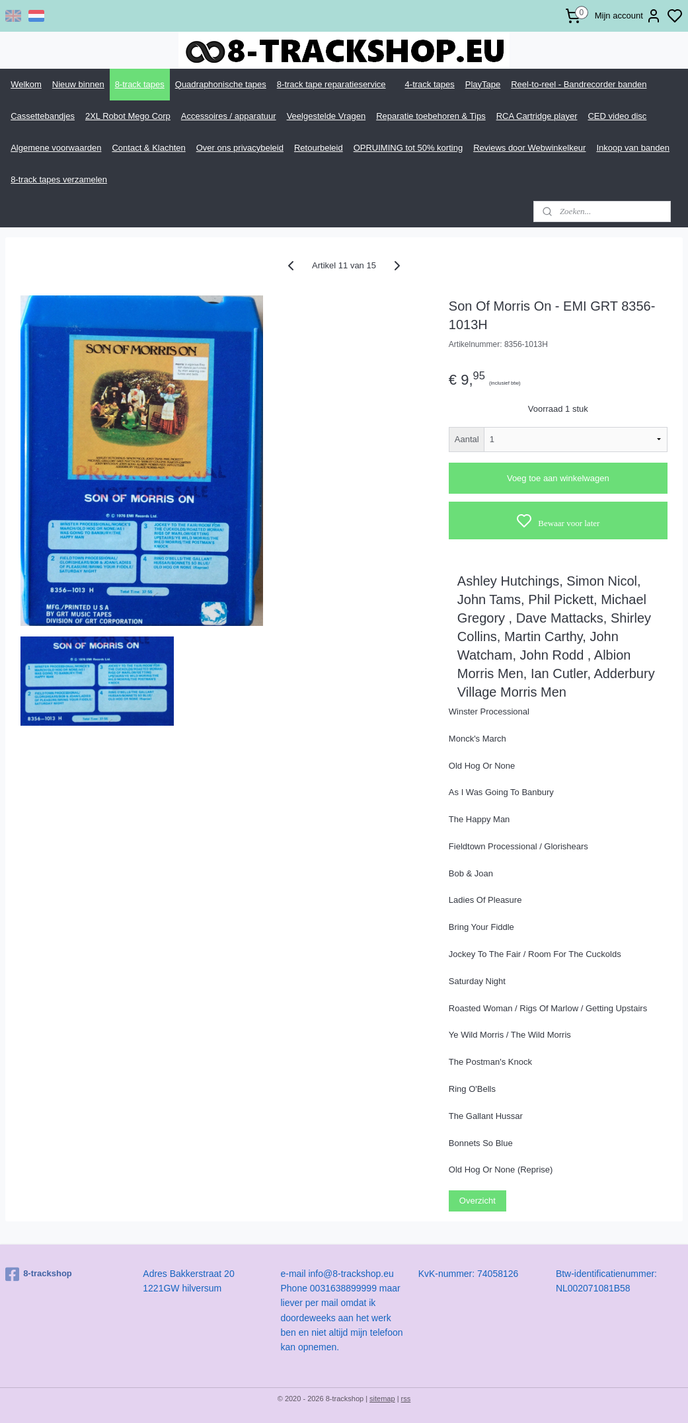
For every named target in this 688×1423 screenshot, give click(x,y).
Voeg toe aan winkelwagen (558, 478)
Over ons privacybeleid (240, 148)
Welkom (26, 84)
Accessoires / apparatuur (228, 116)
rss (406, 1399)
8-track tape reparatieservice (331, 84)
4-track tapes (430, 84)
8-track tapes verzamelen (59, 179)
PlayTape (482, 84)
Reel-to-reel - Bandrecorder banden (578, 84)
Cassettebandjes (43, 116)
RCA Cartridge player (537, 116)
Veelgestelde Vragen (326, 116)
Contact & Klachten (148, 148)
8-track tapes (140, 84)
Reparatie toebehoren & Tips (431, 116)
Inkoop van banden (632, 148)
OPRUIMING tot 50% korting (408, 148)
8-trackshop (38, 1274)
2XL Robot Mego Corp (128, 116)
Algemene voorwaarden (56, 148)
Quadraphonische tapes (220, 84)
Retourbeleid (318, 148)
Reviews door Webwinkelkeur (529, 148)
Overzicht (477, 1201)
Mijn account (628, 16)
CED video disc (617, 116)
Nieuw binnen (78, 84)
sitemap (382, 1399)
